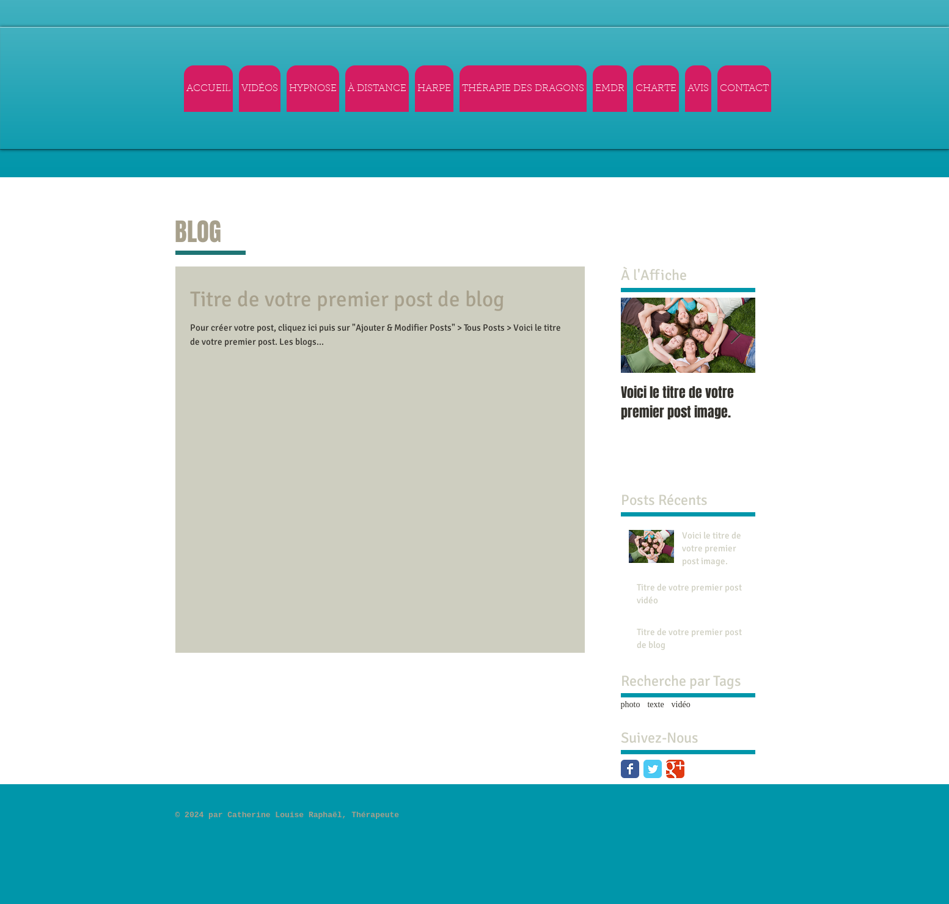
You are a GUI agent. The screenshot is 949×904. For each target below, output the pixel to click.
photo (630, 704)
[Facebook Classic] (630, 769)
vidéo (681, 704)
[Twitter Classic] (652, 769)
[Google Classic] (675, 769)
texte (655, 704)
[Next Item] (735, 335)
